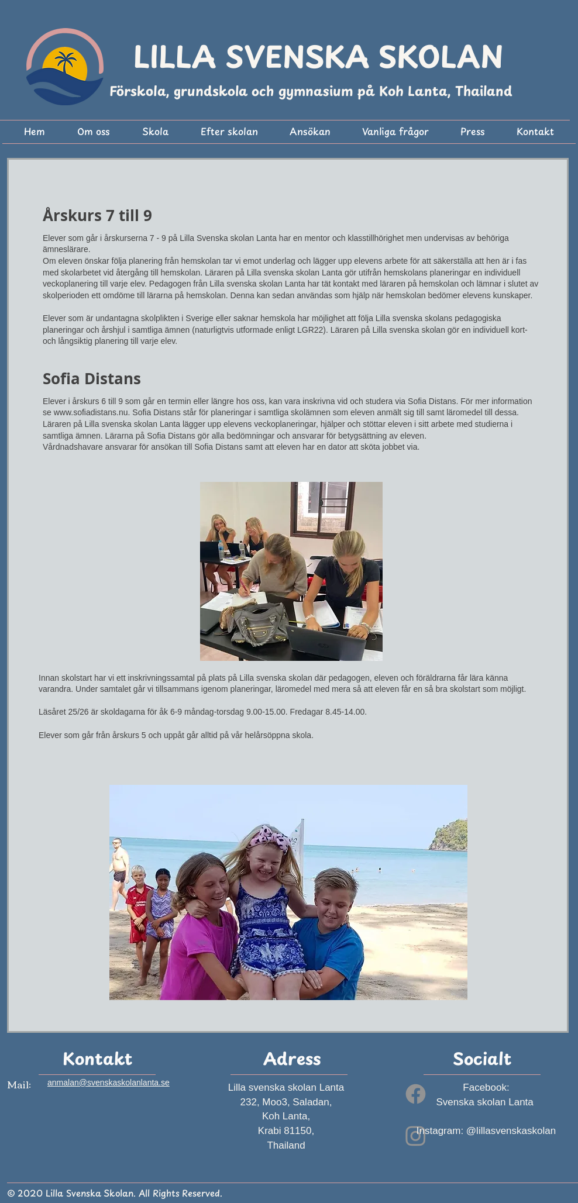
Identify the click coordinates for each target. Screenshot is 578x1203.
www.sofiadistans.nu (91, 412)
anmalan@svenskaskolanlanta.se (108, 1082)
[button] (93, 133)
